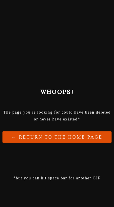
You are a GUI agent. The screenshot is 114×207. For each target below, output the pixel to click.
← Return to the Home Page (57, 136)
